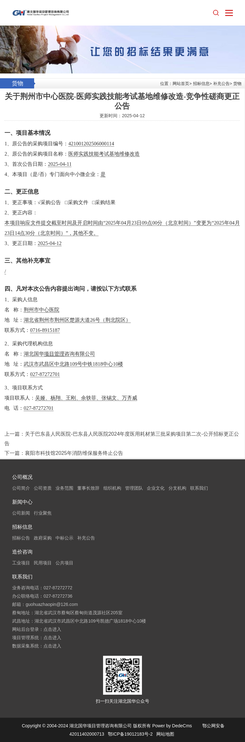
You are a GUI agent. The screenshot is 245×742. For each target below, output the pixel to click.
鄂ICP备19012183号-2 (130, 734)
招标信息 (201, 83)
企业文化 (156, 488)
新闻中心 (22, 502)
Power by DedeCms (172, 725)
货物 (237, 83)
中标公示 (64, 537)
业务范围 (64, 488)
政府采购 (43, 537)
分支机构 (177, 488)
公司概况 (22, 477)
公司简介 (21, 488)
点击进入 (52, 629)
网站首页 (181, 83)
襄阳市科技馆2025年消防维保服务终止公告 (74, 453)
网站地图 (165, 734)
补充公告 (221, 83)
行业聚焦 (43, 513)
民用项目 (43, 562)
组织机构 (112, 488)
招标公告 (21, 537)
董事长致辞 (88, 488)
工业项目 (21, 562)
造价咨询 (22, 552)
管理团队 (134, 488)
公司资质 (43, 488)
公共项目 (64, 562)
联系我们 (199, 488)
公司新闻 (21, 513)
